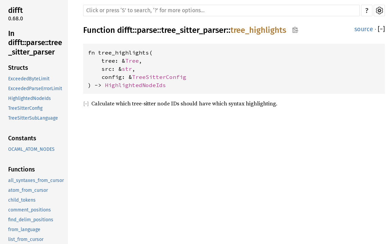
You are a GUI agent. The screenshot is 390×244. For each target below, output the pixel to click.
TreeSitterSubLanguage (33, 118)
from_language (24, 229)
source (363, 29)
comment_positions (29, 210)
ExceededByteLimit (29, 79)
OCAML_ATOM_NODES (31, 149)
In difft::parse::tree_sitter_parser (35, 43)
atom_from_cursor (28, 190)
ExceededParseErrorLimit (35, 89)
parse (147, 30)
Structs (18, 68)
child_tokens (22, 200)
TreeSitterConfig (25, 108)
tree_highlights (258, 30)
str (127, 68)
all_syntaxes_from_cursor (36, 180)
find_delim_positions (30, 220)
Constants (22, 138)
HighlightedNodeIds (29, 98)
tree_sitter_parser (193, 30)
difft (15, 10)
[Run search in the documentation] (221, 10)
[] (381, 29)
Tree (132, 60)
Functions (21, 169)
